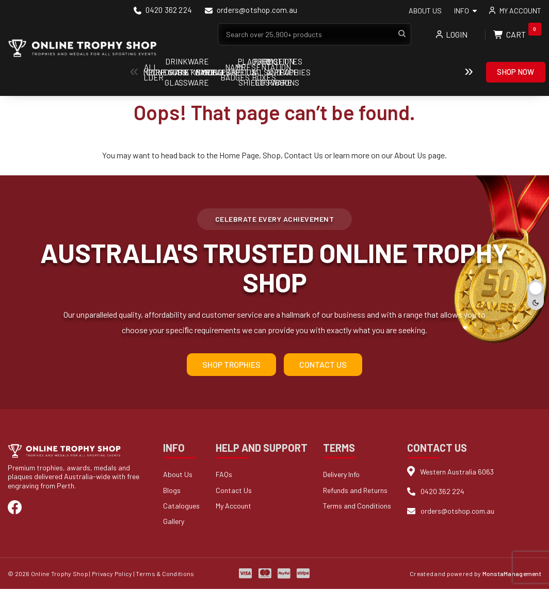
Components (238, 72)
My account (520, 10)
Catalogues (181, 506)
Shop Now (515, 71)
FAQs (224, 475)
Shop (272, 155)
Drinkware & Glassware (427, 72)
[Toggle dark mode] (535, 295)
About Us (425, 10)
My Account (233, 506)
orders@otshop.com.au (251, 10)
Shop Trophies (231, 365)
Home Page (239, 155)
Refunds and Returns (355, 491)
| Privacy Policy (110, 574)
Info (461, 10)
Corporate (301, 72)
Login (451, 34)
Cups (365, 72)
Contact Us (303, 155)
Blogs (172, 491)
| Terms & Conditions (164, 574)
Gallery (173, 522)
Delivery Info (341, 475)
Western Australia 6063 (457, 472)
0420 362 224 (163, 10)
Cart (517, 34)
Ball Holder (175, 72)
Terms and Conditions (357, 506)
